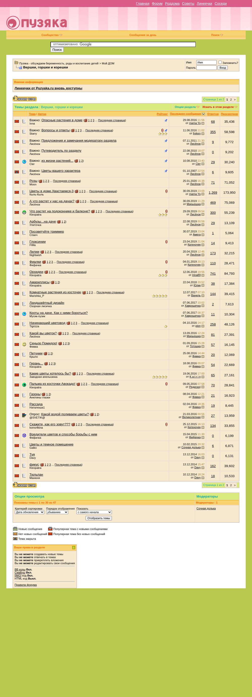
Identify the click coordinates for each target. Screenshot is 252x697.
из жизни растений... (57, 160)
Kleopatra (35, 214)
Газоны (35, 394)
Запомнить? (228, 62)
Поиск (217, 34)
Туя (32, 454)
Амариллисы (39, 282)
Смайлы (20, 572)
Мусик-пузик (37, 316)
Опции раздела (185, 106)
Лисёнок (34, 143)
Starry (33, 133)
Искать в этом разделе (218, 106)
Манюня (34, 477)
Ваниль (196, 295)
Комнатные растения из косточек (55, 292)
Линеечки (204, 4)
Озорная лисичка (40, 306)
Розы (33, 181)
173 (213, 253)
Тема (32, 113)
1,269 (213, 192)
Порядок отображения (60, 508)
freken (197, 133)
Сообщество (51, 34)
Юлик (197, 285)
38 (213, 283)
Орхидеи (36, 272)
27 (213, 416)
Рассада (36, 404)
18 (213, 476)
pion (198, 325)
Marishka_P (36, 295)
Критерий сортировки (28, 508)
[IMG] (18, 575)
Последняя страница (111, 120)
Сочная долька (191, 447)
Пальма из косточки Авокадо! (52, 384)
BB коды (20, 569)
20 (213, 355)
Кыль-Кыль (36, 194)
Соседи (221, 4)
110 (213, 263)
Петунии (36, 353)
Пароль (191, 67)
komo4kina (36, 427)
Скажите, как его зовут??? (49, 424)
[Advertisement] (188, 20)
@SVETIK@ (37, 417)
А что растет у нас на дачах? (51, 201)
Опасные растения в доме (61, 120)
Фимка (33, 346)
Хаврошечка (193, 305)
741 (213, 273)
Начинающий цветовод (47, 323)
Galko (33, 447)
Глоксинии (37, 241)
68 (213, 122)
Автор (42, 113)
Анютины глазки (39, 397)
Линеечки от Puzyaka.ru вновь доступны (48, 88)
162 (213, 466)
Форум (157, 4)
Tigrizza (34, 326)
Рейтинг (162, 113)
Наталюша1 (37, 407)
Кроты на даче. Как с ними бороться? (58, 313)
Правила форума (26, 584)
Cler (32, 164)
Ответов (212, 113)
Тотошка (195, 346)
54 (213, 365)
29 (213, 162)
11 (213, 314)
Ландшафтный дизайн (46, 303)
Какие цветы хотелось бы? (50, 373)
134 (213, 426)
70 (213, 385)
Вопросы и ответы (55, 130)
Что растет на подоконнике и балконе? (59, 211)
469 (213, 202)
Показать (82, 508)
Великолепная (191, 417)
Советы (188, 4)
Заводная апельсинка (43, 376)
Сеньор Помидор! (43, 343)
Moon (33, 184)
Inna (32, 123)
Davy (32, 457)
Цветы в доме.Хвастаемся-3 (51, 191)
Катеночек (194, 244)
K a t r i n (195, 376)
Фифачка (35, 265)
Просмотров (229, 113)
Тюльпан (36, 474)
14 (213, 243)
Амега (197, 234)
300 (213, 213)
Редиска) (195, 386)
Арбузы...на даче (42, 221)
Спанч (33, 234)
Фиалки (35, 262)
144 (213, 294)
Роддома (172, 4)
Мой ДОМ (108, 63)
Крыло (33, 356)
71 (213, 182)
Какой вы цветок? (43, 333)
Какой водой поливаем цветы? (65, 414)
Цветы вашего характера (60, 171)
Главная (142, 4)
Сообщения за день (142, 34)
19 (213, 405)
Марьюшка (194, 204)
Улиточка (35, 224)
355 (213, 132)
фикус (34, 464)
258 (213, 324)
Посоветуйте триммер (46, 231)
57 (213, 345)
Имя (188, 62)
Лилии (34, 252)
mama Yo (195, 123)
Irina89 (196, 274)
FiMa (32, 245)
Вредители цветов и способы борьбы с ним (63, 434)
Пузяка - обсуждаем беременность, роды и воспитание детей (59, 63)
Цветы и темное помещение (51, 444)
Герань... (36, 363)
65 (213, 375)
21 (213, 395)
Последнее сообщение (185, 113)
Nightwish (35, 255)
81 (213, 335)
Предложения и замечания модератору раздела (78, 140)
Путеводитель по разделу (61, 150)
